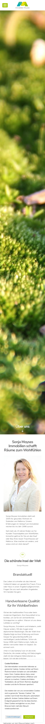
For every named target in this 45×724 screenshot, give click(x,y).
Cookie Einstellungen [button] (13, 717)
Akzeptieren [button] (29, 717)
